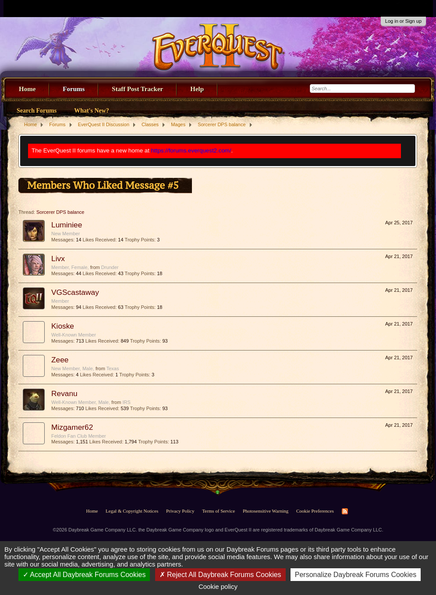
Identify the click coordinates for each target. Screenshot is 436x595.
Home (27, 88)
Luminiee (66, 224)
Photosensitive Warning (265, 511)
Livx (58, 258)
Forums (74, 88)
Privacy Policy (180, 511)
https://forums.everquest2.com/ (191, 150)
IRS (126, 402)
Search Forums (37, 110)
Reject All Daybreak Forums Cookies (220, 574)
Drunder (110, 267)
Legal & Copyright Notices (132, 511)
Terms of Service (218, 511)
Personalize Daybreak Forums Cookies (355, 574)
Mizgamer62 (72, 427)
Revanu (64, 393)
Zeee (60, 359)
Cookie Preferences (315, 511)
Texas (112, 368)
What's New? (91, 110)
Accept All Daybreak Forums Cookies (84, 574)
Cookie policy (218, 586)
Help (197, 88)
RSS (345, 511)
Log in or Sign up (403, 21)
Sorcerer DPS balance (60, 212)
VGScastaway (75, 292)
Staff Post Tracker (137, 88)
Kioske (62, 326)
